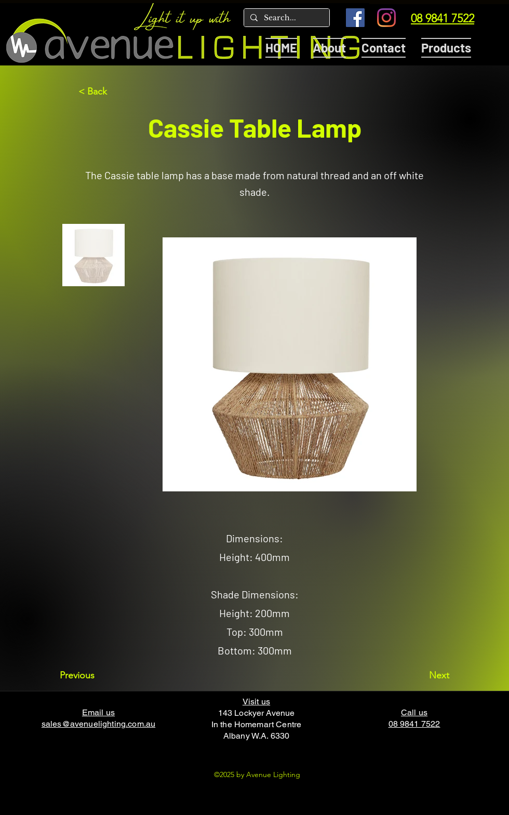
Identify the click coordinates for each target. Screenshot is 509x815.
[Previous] (94, 675)
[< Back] (112, 91)
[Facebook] (355, 17)
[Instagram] (386, 17)
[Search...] (285, 18)
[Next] (423, 675)
